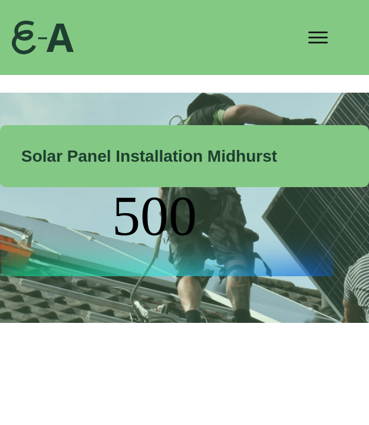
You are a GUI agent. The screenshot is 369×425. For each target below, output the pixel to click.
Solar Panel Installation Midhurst (149, 156)
